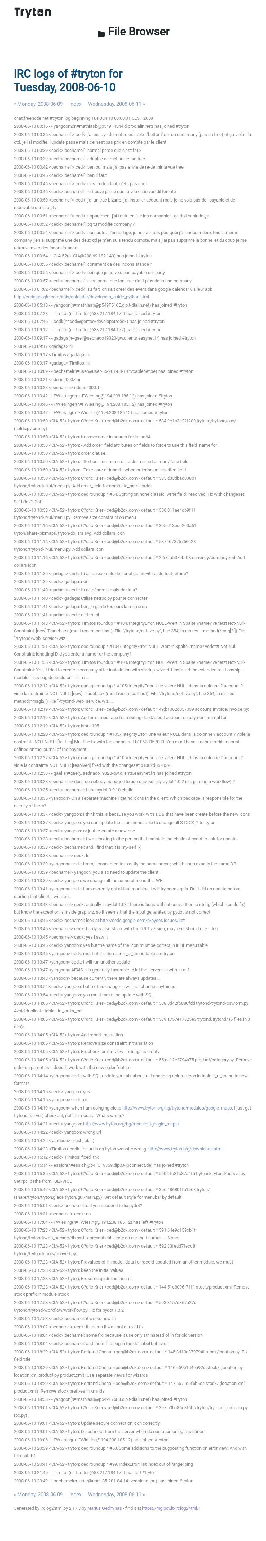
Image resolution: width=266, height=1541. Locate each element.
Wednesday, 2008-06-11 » (116, 104)
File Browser (133, 31)
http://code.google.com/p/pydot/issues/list (142, 920)
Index (75, 104)
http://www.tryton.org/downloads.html (185, 1149)
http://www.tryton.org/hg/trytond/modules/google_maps (177, 1108)
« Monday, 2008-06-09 (38, 104)
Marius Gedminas (104, 1508)
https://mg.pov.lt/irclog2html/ (170, 1508)
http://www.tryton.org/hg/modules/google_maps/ (131, 1124)
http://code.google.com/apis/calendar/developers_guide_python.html (81, 296)
